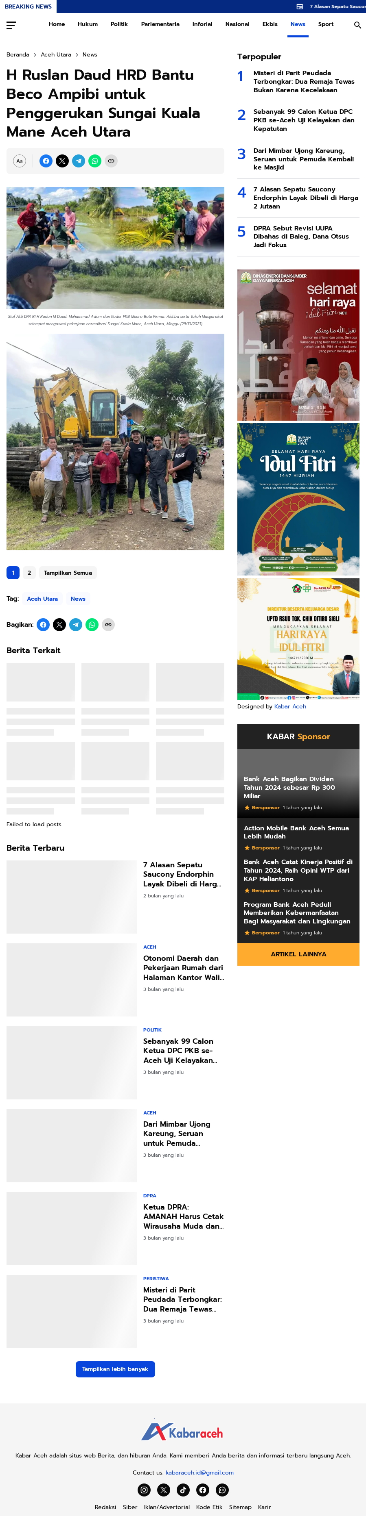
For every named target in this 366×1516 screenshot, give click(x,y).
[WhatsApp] (94, 160)
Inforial (203, 24)
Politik (119, 24)
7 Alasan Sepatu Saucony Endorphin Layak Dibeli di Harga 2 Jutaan (182, 874)
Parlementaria (160, 24)
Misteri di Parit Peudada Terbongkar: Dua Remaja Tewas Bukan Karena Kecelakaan (182, 1300)
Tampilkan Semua (68, 573)
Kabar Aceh (290, 706)
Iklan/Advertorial (167, 1507)
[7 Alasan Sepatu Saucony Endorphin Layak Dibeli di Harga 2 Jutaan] (72, 897)
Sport (325, 24)
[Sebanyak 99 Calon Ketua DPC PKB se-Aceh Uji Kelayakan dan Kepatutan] (72, 1062)
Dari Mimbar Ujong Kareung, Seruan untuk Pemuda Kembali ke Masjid (176, 1134)
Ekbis (270, 24)
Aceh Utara (42, 599)
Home (57, 24)
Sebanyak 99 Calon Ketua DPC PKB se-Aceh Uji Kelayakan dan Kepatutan (178, 1051)
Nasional (238, 24)
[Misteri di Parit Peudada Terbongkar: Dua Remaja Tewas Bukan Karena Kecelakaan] (72, 1311)
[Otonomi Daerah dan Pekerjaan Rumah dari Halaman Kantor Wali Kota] (72, 979)
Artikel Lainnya (299, 954)
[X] (62, 160)
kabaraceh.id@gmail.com (200, 1472)
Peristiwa (156, 1278)
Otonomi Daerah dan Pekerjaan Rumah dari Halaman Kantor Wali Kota (183, 968)
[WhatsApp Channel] (222, 1489)
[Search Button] (358, 25)
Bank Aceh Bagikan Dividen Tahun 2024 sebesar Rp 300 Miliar (289, 787)
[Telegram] (78, 160)
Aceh (149, 947)
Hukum (88, 24)
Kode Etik (209, 1507)
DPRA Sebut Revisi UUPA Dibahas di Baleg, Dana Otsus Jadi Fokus (301, 237)
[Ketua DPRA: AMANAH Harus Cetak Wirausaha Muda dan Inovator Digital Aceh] (72, 1228)
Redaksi (105, 1507)
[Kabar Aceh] (183, 1443)
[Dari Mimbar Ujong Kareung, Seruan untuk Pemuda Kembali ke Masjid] (72, 1145)
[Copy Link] (111, 160)
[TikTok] (183, 1489)
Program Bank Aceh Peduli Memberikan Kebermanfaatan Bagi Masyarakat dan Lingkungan (297, 913)
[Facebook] (46, 160)
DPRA (149, 1195)
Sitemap (240, 1507)
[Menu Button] (11, 25)
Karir (264, 1507)
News (298, 24)
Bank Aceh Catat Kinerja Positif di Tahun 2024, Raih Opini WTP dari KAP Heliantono (298, 870)
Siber (130, 1507)
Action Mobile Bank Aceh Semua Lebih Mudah (296, 832)
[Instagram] (144, 1489)
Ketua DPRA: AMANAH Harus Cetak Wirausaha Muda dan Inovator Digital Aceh (183, 1217)
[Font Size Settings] (19, 160)
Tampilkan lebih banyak (115, 1369)
